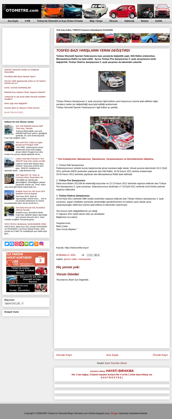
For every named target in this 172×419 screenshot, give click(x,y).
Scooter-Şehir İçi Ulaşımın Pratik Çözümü (22, 108)
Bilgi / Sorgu (96, 21)
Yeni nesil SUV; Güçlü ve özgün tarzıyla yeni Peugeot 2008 (29, 143)
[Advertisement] (26, 46)
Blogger (114, 413)
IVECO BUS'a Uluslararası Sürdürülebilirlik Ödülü (25, 224)
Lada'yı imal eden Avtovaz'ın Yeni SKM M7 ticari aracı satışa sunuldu (30, 160)
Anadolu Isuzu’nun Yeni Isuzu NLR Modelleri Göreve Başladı (30, 192)
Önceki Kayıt (160, 355)
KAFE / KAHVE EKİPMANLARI (17, 88)
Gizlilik (158, 21)
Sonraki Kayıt (64, 355)
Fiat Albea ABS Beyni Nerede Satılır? (20, 76)
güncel (67, 259)
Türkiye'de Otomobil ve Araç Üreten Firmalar (60, 21)
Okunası (113, 21)
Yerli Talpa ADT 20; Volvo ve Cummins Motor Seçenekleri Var (29, 176)
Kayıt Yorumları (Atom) (116, 363)
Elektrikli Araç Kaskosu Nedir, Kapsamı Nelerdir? (25, 92)
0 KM (27, 21)
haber (74, 259)
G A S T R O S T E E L (13, 112)
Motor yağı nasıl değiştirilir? (16, 103)
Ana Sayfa (13, 21)
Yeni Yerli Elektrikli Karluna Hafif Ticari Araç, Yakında (29, 127)
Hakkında (129, 21)
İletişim (145, 21)
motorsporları (84, 259)
